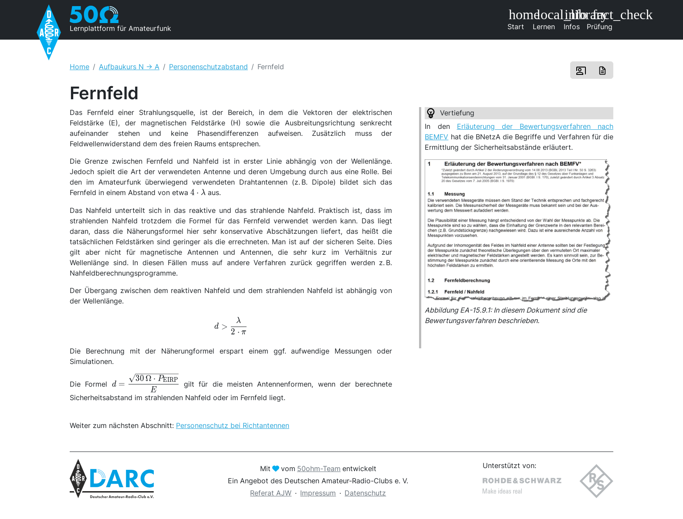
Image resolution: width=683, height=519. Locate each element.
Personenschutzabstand (208, 66)
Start (518, 19)
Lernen (545, 19)
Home (79, 66)
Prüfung (600, 19)
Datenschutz (365, 493)
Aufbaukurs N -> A (129, 66)
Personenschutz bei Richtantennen (232, 425)
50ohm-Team (319, 468)
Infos (575, 19)
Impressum (318, 493)
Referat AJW (270, 493)
